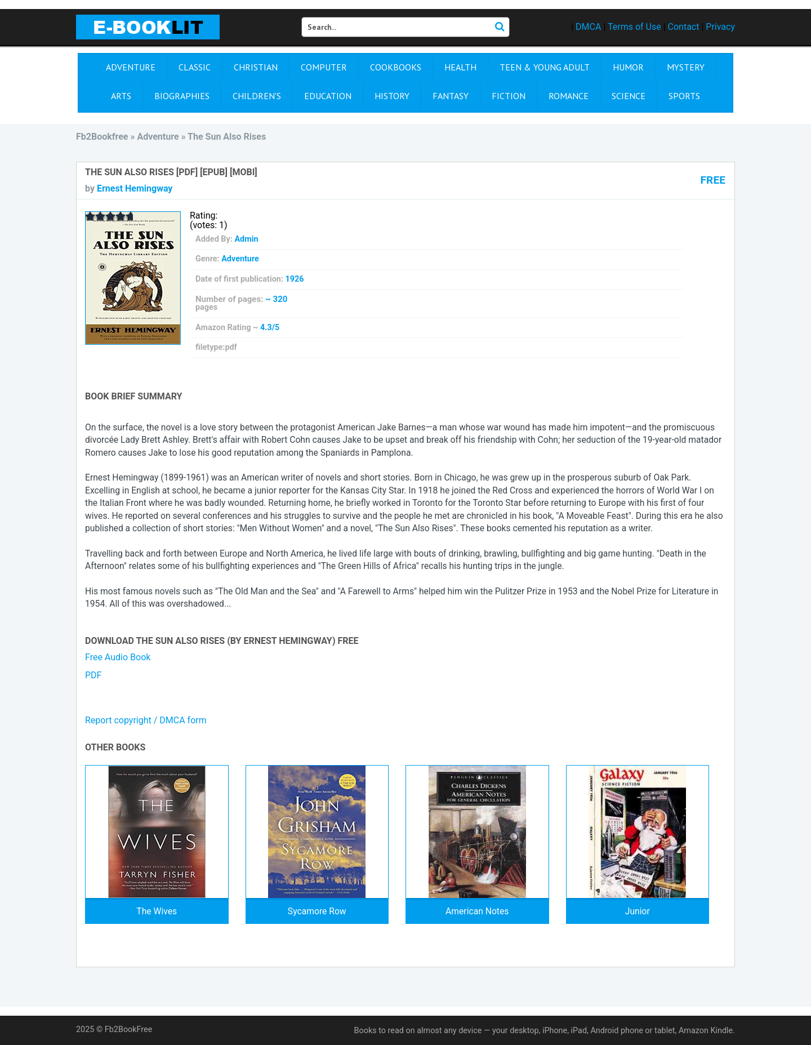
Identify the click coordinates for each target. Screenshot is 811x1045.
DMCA (588, 26)
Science (628, 95)
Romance (569, 95)
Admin (246, 239)
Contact (683, 26)
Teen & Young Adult (545, 67)
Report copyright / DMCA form (146, 720)
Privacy (720, 26)
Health (460, 67)
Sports (684, 95)
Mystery (686, 67)
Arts (121, 95)
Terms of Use (634, 26)
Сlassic (195, 67)
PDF (93, 675)
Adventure (130, 67)
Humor (628, 67)
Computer (324, 67)
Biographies (182, 95)
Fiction (508, 95)
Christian (256, 67)
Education (327, 95)
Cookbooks (395, 67)
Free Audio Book (117, 657)
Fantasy (451, 95)
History (392, 95)
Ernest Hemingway (134, 188)
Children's (257, 95)
